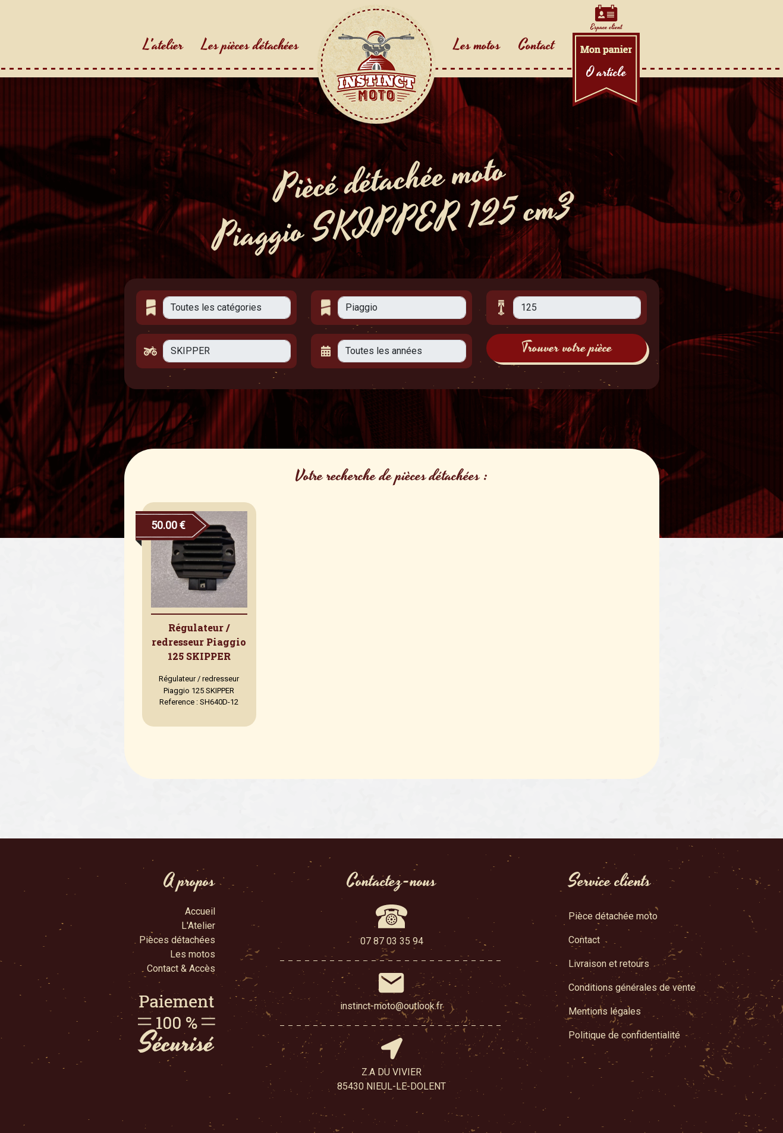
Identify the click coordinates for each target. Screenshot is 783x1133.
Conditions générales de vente (632, 987)
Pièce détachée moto (613, 916)
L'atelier (163, 45)
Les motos (477, 45)
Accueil (200, 911)
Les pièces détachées (250, 45)
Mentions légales (604, 1011)
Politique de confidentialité (624, 1035)
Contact (536, 45)
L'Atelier (198, 925)
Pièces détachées (177, 940)
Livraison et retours (608, 963)
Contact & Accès (181, 968)
